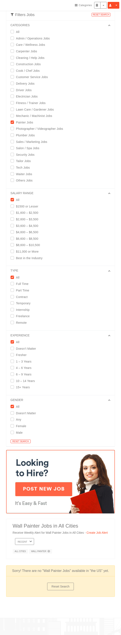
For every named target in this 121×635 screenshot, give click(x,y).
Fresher (20, 355)
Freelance (22, 316)
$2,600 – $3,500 (26, 219)
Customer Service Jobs (31, 77)
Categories (83, 5)
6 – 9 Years (22, 374)
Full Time (21, 284)
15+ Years (22, 387)
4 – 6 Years (22, 368)
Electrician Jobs (26, 96)
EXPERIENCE (20, 335)
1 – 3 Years (22, 361)
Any (17, 419)
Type (14, 270)
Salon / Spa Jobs (26, 148)
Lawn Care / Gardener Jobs (34, 109)
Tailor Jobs (22, 161)
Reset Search (61, 586)
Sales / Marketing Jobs (30, 142)
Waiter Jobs (23, 174)
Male (18, 432)
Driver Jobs (22, 90)
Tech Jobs (22, 167)
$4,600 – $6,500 (26, 232)
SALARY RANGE (22, 193)
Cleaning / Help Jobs (29, 58)
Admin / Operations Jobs (32, 38)
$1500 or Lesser (26, 206)
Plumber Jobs (24, 135)
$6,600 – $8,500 (26, 238)
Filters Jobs (23, 15)
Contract (20, 297)
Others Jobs (23, 180)
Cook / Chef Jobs (27, 70)
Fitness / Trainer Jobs (29, 103)
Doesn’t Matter (25, 348)
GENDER (17, 400)
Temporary (22, 303)
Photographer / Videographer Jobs (38, 128)
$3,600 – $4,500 (26, 225)
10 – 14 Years (24, 381)
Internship (21, 309)
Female (20, 426)
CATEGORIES (20, 25)
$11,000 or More (26, 251)
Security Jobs (24, 154)
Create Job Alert (97, 532)
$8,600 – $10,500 (27, 245)
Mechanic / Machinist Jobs (33, 116)
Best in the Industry (28, 258)
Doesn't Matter (25, 413)
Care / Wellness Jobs (29, 44)
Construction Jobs (27, 64)
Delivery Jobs (24, 83)
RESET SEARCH (101, 15)
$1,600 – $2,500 (26, 212)
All (16, 32)
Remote (20, 322)
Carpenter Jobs (25, 51)
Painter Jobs (23, 122)
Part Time (21, 290)
